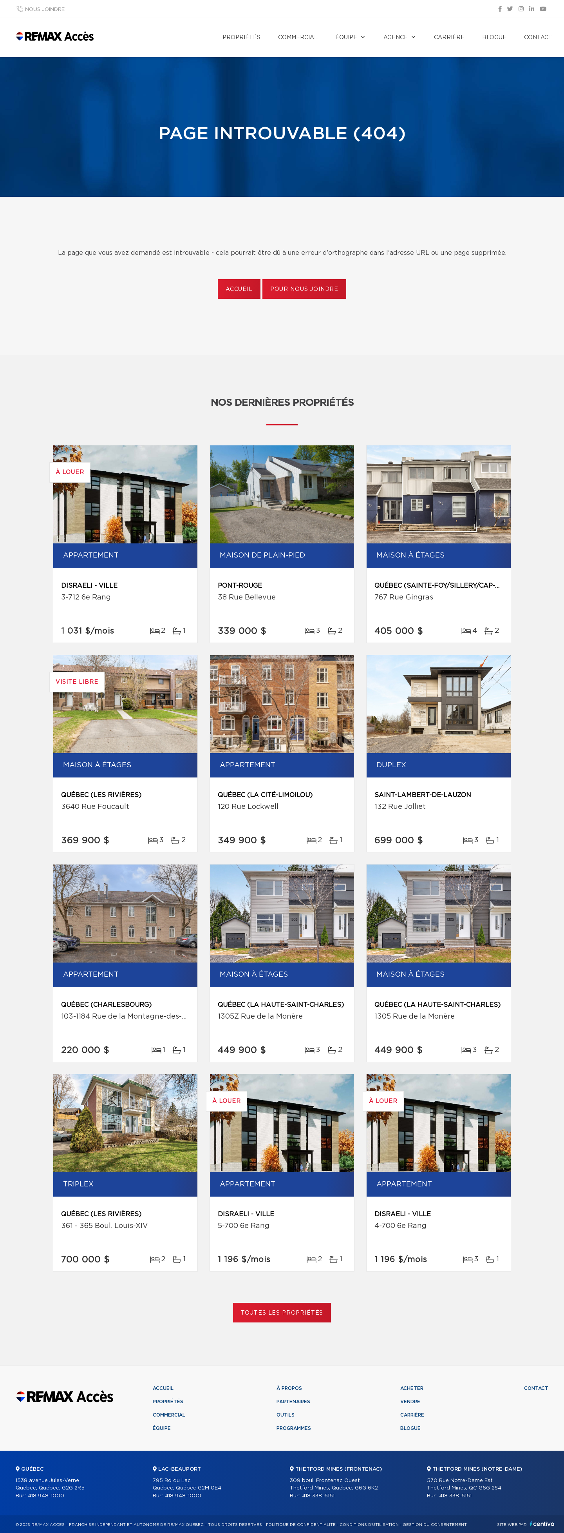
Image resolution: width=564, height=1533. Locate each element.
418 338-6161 (318, 1495)
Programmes (294, 1428)
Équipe (346, 37)
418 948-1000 (46, 1495)
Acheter (411, 1388)
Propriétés (241, 37)
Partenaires (293, 1401)
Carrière (449, 37)
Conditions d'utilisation (369, 1525)
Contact (538, 37)
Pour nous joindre (304, 289)
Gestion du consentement (435, 1525)
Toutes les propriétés (282, 1313)
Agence (395, 37)
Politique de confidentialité (301, 1525)
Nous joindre (45, 9)
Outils (286, 1415)
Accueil (239, 289)
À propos (289, 1388)
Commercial (298, 37)
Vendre (410, 1401)
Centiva (542, 1523)
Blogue (494, 37)
